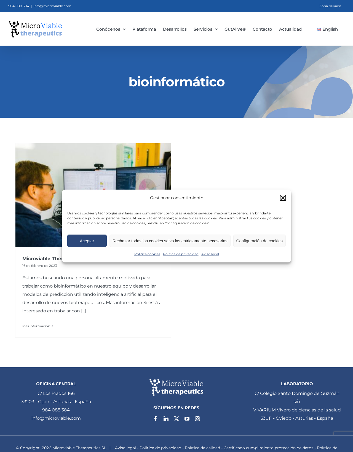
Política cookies (147, 254)
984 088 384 (56, 408)
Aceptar (87, 240)
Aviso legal (210, 254)
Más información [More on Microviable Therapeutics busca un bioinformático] (36, 326)
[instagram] (197, 417)
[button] (283, 198)
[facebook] (155, 417)
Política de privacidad (181, 254)
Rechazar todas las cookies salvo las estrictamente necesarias (170, 240)
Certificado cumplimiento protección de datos (268, 446)
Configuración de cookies (259, 240)
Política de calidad (202, 446)
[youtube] (186, 417)
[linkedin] (166, 417)
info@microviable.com (52, 6)
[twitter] (176, 417)
